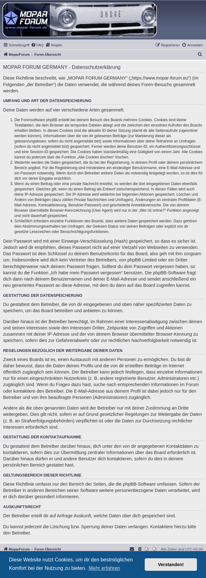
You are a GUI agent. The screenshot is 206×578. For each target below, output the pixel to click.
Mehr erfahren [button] (104, 568)
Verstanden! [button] (171, 564)
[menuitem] (37, 45)
